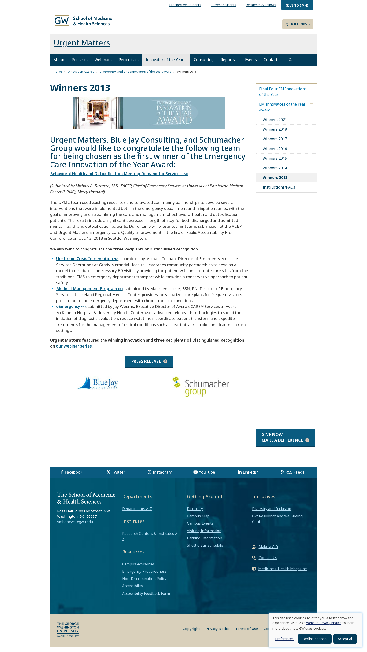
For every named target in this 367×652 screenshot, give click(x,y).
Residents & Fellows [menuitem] (261, 5)
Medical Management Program (86, 294)
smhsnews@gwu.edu (75, 527)
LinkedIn (251, 477)
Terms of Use (246, 634)
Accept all (345, 639)
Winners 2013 (275, 183)
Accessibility (132, 591)
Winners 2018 (275, 134)
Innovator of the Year (166, 65)
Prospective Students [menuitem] (185, 5)
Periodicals (129, 65)
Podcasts (80, 65)
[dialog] (315, 630)
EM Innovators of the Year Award (282, 112)
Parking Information (204, 543)
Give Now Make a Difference (282, 442)
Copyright (191, 634)
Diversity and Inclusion (271, 514)
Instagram (162, 477)
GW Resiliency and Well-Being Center (277, 524)
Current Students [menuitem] (223, 5)
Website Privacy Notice (323, 623)
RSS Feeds (295, 477)
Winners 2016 (275, 154)
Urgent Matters (82, 48)
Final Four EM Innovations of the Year (283, 97)
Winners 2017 (275, 144)
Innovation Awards (81, 77)
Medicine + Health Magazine (282, 574)
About (59, 65)
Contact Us (268, 563)
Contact (270, 65)
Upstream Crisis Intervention (84, 264)
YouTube (207, 477)
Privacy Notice (218, 634)
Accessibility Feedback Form (146, 598)
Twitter (118, 477)
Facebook (73, 477)
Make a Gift (268, 552)
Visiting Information (204, 536)
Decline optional (314, 639)
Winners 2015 (275, 163)
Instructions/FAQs (279, 192)
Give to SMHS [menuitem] (297, 5)
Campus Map (198, 521)
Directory (195, 514)
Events (251, 65)
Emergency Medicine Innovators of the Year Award (135, 77)
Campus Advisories (138, 569)
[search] (290, 65)
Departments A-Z (137, 514)
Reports (229, 65)
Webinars (103, 65)
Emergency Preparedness (144, 576)
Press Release (146, 366)
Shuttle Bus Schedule (205, 550)
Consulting (204, 65)
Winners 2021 (275, 125)
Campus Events (200, 529)
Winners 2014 (275, 173)
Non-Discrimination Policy (144, 584)
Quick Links (298, 24)
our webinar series (74, 351)
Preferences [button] (284, 639)
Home (58, 77)
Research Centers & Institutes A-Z (150, 542)
